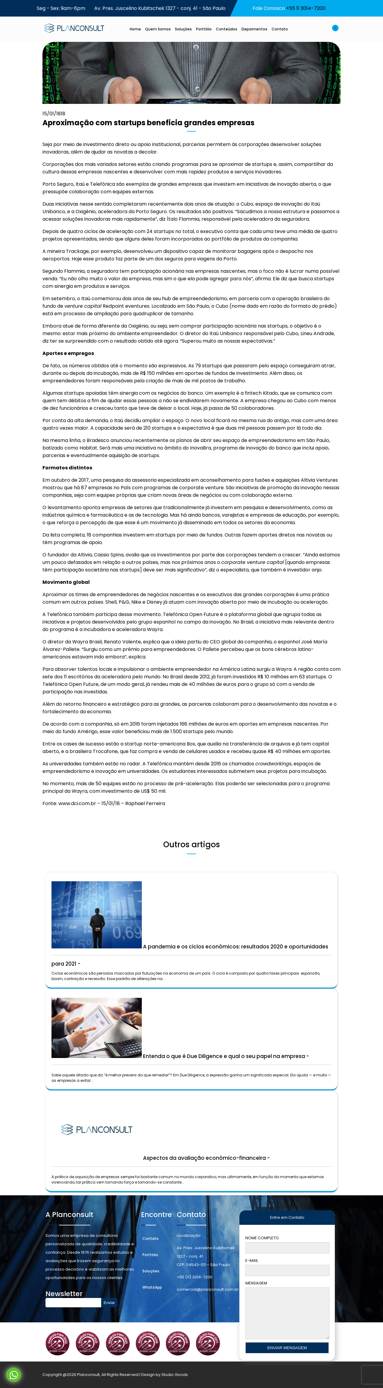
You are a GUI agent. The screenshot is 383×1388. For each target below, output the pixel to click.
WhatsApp (152, 1287)
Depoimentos (254, 29)
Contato (280, 29)
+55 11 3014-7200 (305, 8)
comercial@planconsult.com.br (208, 1289)
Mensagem (287, 1315)
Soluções (183, 29)
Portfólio (204, 29)
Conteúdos (226, 29)
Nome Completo (287, 1244)
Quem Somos (158, 29)
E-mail (287, 1267)
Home (135, 29)
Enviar (109, 1302)
